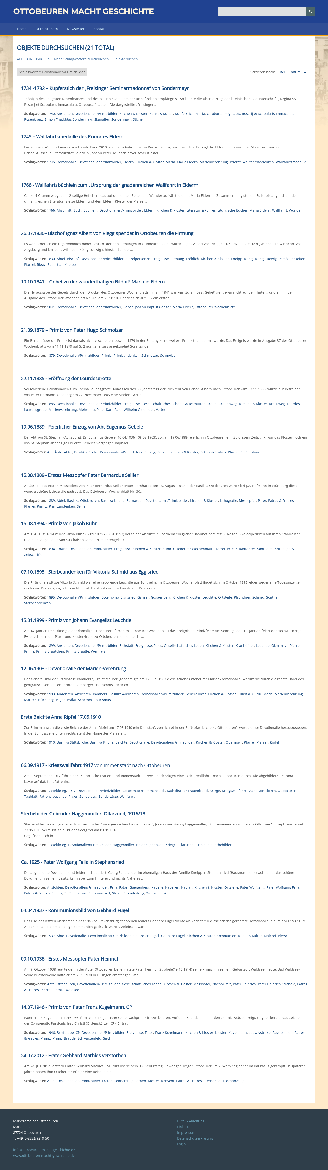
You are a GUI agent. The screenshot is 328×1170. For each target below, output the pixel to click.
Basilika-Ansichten (124, 694)
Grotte (212, 403)
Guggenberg (161, 597)
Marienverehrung (214, 162)
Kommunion (226, 935)
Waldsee (72, 990)
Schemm (85, 699)
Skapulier (101, 119)
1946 (51, 1032)
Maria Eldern (187, 162)
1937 (51, 935)
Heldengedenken (150, 844)
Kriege (215, 790)
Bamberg (100, 694)
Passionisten (282, 1032)
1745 (51, 162)
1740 (51, 113)
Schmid (258, 597)
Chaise (62, 549)
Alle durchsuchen (33, 59)
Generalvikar (196, 694)
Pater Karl (105, 409)
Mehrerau (87, 409)
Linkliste (183, 1127)
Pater (262, 500)
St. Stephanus (75, 893)
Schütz (57, 893)
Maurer (30, 699)
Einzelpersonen (137, 258)
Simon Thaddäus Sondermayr (68, 119)
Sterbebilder (221, 844)
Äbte (58, 452)
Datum (295, 72)
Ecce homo (110, 597)
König (248, 258)
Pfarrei (29, 264)
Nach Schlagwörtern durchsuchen (81, 59)
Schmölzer (168, 355)
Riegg (41, 264)
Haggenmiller (123, 844)
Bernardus (134, 500)
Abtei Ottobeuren (61, 984)
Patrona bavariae (53, 796)
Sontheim (264, 549)
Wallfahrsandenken (258, 162)
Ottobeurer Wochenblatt (215, 307)
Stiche (138, 119)
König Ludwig (266, 258)
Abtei (61, 258)
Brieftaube (65, 1032)
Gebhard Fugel (173, 935)
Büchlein (90, 210)
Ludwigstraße (260, 1032)
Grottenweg (228, 403)
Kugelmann (237, 1032)
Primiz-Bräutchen (50, 651)
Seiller (82, 506)
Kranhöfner (245, 645)
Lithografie (228, 500)
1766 (51, 210)
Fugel (155, 935)
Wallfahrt (279, 210)
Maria (200, 113)
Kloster (220, 1032)
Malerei (270, 935)
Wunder (295, 210)
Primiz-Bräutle (77, 651)
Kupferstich (184, 113)
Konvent (167, 1081)
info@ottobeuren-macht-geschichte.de (44, 1149)
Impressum (186, 1132)
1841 (51, 307)
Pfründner (242, 597)
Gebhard (121, 1081)
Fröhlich (192, 258)
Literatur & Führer (201, 210)
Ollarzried (186, 844)
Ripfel (274, 742)
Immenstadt (155, 790)
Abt (50, 452)
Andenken (65, 694)
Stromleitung (134, 893)
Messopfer (247, 500)
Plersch (284, 935)
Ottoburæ (214, 113)
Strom (117, 893)
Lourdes (293, 403)
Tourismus (102, 699)
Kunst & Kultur (161, 113)
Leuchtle (209, 597)
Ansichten (65, 113)
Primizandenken (126, 355)
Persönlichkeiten (292, 258)
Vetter (160, 409)
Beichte (121, 742)
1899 (51, 645)
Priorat (235, 162)
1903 (51, 694)
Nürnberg (46, 699)
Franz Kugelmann (169, 1032)
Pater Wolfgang (252, 887)
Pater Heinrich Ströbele (276, 984)
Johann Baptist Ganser (153, 307)
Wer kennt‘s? (156, 893)
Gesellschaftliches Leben (161, 403)
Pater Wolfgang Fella (282, 887)
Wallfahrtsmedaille (291, 162)
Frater (107, 1081)
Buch (77, 210)
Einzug (150, 452)
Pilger (60, 699)
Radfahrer (247, 549)
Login (181, 1144)
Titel (282, 72)
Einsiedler (141, 935)
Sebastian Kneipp (62, 264)
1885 (51, 403)
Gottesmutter (194, 403)
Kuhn (167, 549)
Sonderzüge (108, 796)
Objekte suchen (125, 59)
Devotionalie (67, 162)
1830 (51, 258)
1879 (51, 355)
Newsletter (76, 29)
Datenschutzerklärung (195, 1138)
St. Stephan (250, 452)
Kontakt (100, 29)
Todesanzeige (233, 1081)
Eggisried (128, 597)
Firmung (177, 258)
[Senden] (310, 11)
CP (78, 1032)
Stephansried (99, 893)
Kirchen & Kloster (133, 113)
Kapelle (157, 887)
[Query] (266, 11)
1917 (72, 790)
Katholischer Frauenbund (187, 790)
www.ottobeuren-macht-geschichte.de (44, 1155)
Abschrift (64, 210)
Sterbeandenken (37, 603)
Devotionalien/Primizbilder (96, 113)
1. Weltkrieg (56, 790)
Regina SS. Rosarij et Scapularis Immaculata (259, 113)
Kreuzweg (277, 403)
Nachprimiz (221, 984)
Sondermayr (121, 119)
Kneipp (236, 258)
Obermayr (279, 645)
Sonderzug (88, 796)
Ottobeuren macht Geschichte (83, 11)
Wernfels (98, 651)
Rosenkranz (33, 119)
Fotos (158, 645)
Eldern (128, 162)
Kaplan (186, 887)
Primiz (107, 355)
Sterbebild (212, 1081)
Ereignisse (160, 258)
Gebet (128, 307)
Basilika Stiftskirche (72, 742)
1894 (51, 549)
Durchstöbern (47, 29)
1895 (51, 597)
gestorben (138, 1081)
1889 (51, 500)
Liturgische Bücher (232, 210)
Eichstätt (126, 645)
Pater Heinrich (244, 984)
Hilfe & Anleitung (190, 1121)
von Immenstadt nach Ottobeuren (95, 765)
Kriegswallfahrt (234, 790)
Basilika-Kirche (86, 452)
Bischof (73, 258)
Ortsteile (225, 597)
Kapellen (172, 887)
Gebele (163, 452)
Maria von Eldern (262, 790)
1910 (51, 742)
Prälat (71, 699)
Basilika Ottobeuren (83, 500)
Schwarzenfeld (89, 1038)
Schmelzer (149, 355)
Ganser (143, 597)
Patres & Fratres (213, 452)
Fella (113, 887)
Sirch (107, 1038)
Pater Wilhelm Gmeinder (134, 409)
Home (22, 29)
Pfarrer (262, 742)
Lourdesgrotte (35, 409)
